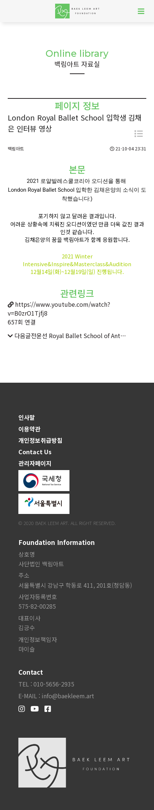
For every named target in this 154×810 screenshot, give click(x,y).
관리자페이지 (34, 463)
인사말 (26, 417)
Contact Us (34, 451)
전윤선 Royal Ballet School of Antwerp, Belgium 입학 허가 (79, 335)
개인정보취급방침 (40, 440)
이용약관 (29, 428)
